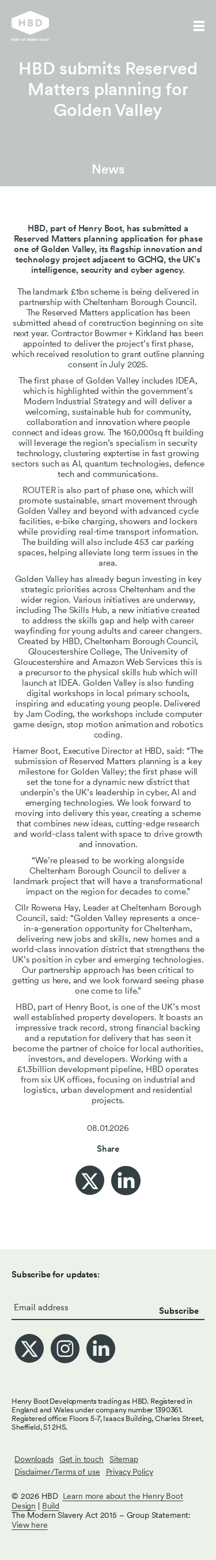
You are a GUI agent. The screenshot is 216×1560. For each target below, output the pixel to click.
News (108, 168)
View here (30, 1524)
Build (50, 1505)
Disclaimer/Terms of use (57, 1471)
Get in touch (81, 1459)
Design (24, 1505)
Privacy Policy (129, 1471)
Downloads (34, 1459)
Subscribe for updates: (56, 1274)
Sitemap (123, 1459)
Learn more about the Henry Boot (123, 1496)
